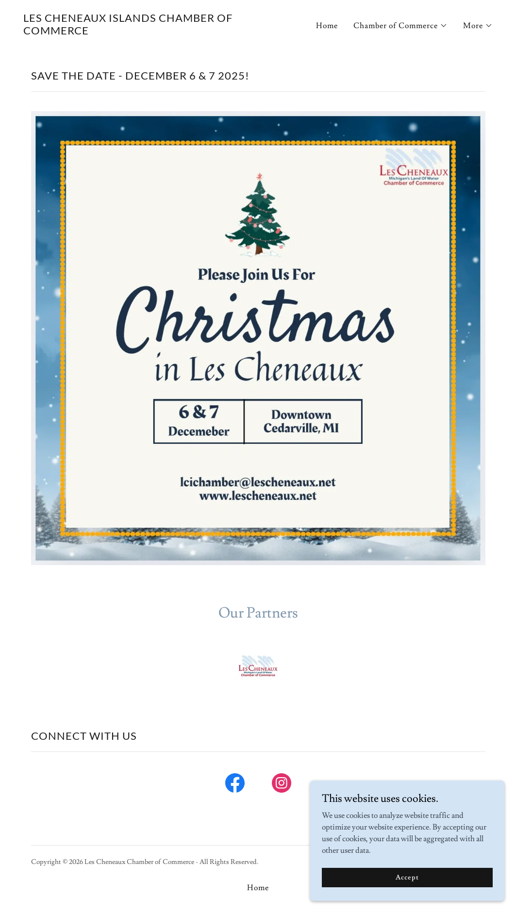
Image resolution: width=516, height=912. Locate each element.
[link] (136, 32)
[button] (400, 26)
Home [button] (258, 888)
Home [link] (327, 26)
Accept (407, 877)
